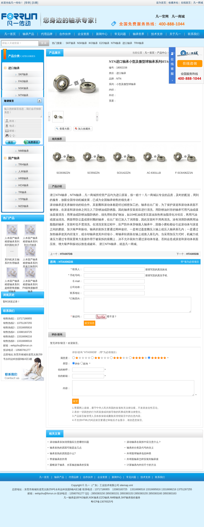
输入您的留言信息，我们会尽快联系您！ (23, 112)
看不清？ (107, 319)
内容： (57, 402)
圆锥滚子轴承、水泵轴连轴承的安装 (69, 482)
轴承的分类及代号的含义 (140, 464)
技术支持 (157, 34)
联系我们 (193, 34)
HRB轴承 (23, 178)
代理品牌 (46, 34)
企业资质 (83, 34)
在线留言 (186, 2)
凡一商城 (198, 2)
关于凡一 (175, 34)
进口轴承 (127, 43)
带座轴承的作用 (58, 476)
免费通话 (33, 142)
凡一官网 (162, 16)
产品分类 (14, 56)
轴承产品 (28, 34)
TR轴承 (22, 192)
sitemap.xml (126, 502)
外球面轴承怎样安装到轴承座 (143, 476)
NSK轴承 (82, 43)
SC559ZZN (93, 172)
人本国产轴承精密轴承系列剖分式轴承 (30, 241)
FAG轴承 (23, 81)
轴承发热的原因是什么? (63, 470)
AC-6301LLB (154, 172)
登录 (27, 2)
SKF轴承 (70, 43)
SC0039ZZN (63, 172)
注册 (34, 2)
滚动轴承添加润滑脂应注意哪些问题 (69, 459)
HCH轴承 (23, 185)
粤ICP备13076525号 (102, 518)
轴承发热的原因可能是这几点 (66, 464)
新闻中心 (102, 34)
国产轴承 (14, 158)
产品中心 (162, 52)
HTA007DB (66, 254)
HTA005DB (192, 254)
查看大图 (64, 128)
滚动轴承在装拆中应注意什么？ (144, 459)
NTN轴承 (116, 43)
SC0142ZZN (124, 172)
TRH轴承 (139, 43)
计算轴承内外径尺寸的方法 (141, 482)
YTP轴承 (23, 199)
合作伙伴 (65, 34)
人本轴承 (23, 171)
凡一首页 (10, 34)
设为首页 (161, 2)
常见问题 (120, 34)
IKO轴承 (93, 43)
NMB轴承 (23, 150)
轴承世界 (138, 34)
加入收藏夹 (84, 128)
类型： (57, 370)
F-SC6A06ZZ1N (184, 172)
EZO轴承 (104, 43)
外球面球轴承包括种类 (139, 470)
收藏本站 (173, 2)
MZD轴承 (23, 206)
